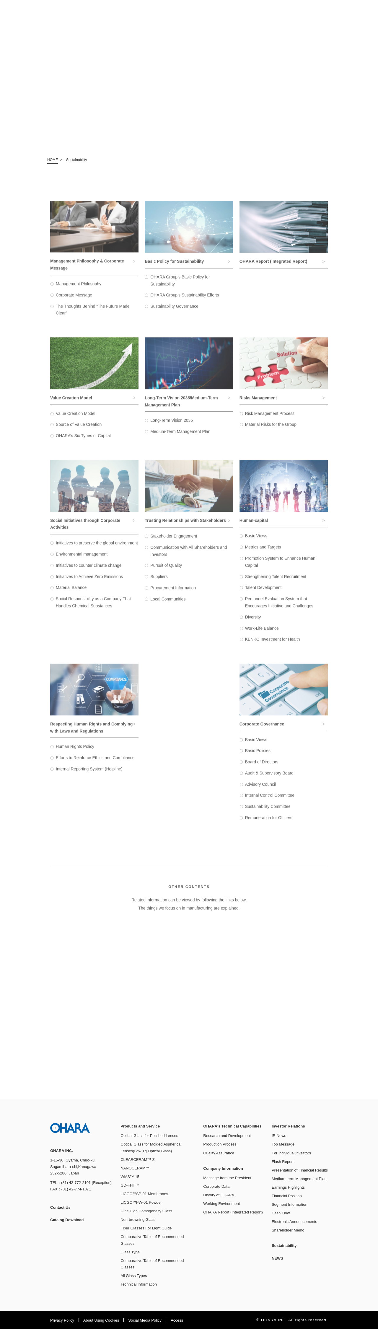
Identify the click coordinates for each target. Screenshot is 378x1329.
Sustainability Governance (174, 311)
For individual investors (291, 1153)
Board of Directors (261, 767)
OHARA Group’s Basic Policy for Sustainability (180, 285)
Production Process (220, 1144)
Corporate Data (216, 1186)
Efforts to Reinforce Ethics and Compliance (95, 763)
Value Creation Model (75, 418)
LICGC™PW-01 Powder (141, 1202)
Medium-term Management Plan (299, 1179)
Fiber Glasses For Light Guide (146, 1228)
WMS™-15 (129, 1176)
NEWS (353, 24)
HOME (52, 160)
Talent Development (263, 592)
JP (337, 9)
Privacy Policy (62, 1320)
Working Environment (221, 1203)
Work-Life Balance (262, 633)
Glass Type (130, 1252)
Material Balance (71, 592)
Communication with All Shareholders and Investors (188, 556)
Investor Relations (290, 24)
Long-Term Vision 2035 (171, 425)
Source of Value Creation (79, 429)
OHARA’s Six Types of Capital (83, 440)
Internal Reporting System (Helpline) (89, 773)
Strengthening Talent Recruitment (276, 581)
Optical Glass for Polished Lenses (149, 1135)
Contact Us (199, 9)
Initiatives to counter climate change (89, 570)
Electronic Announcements (294, 1221)
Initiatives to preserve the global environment (97, 548)
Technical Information (138, 1284)
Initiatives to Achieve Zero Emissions (89, 581)
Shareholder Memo (288, 1230)
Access (177, 1320)
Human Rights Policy (75, 751)
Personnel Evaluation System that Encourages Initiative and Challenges (279, 607)
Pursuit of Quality (166, 570)
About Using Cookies (101, 1320)
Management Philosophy (78, 288)
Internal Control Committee (269, 800)
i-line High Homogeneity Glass (146, 1211)
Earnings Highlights (288, 1187)
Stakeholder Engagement (173, 541)
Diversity (253, 622)
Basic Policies (258, 755)
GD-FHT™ (129, 1185)
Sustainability (324, 24)
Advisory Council (260, 789)
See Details (118, 975)
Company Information (256, 24)
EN (347, 9)
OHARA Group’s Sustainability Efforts (184, 300)
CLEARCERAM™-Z (137, 1159)
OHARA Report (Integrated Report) (233, 1212)
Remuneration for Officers (268, 823)
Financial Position (287, 1196)
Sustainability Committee (268, 811)
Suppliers (158, 581)
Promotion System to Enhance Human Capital (280, 567)
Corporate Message (74, 300)
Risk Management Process (269, 418)
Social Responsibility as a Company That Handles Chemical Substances (93, 607)
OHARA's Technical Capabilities (214, 24)
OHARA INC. (38, 18)
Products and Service (171, 24)
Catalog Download (237, 9)
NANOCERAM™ (134, 1168)
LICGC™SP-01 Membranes (144, 1194)
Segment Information (289, 1204)
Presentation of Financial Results (300, 1170)
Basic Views (256, 541)
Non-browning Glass (137, 1219)
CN (357, 9)
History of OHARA (218, 1195)
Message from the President (227, 1178)
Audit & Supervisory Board (269, 778)
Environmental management (81, 559)
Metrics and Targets (263, 552)
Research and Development (227, 1135)
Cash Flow (281, 1213)
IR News (279, 1135)
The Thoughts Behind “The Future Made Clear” (93, 315)
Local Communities (167, 604)
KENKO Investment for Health (272, 644)
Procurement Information (173, 592)
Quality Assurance (218, 1153)
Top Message (283, 1144)
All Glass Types (133, 1275)
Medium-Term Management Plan (180, 436)
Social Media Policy (145, 1320)
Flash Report (283, 1161)
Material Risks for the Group (270, 429)
